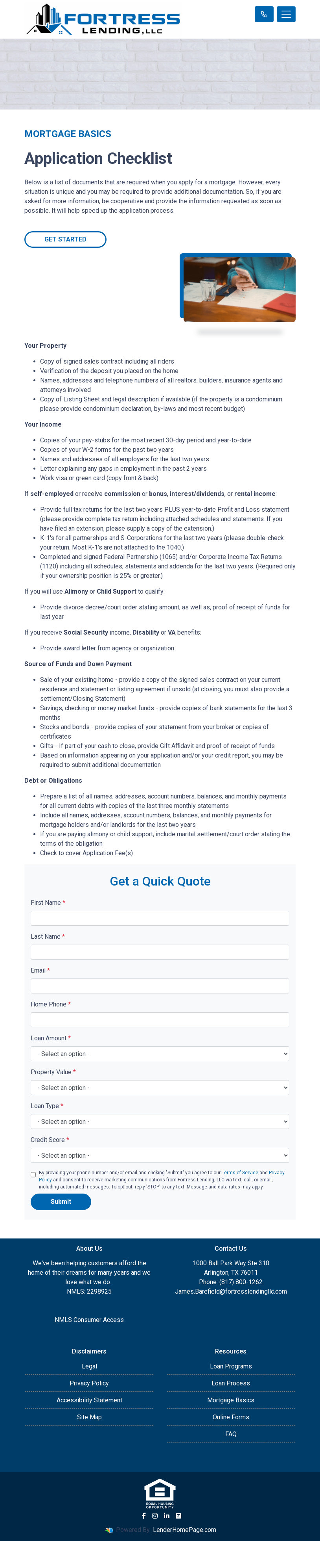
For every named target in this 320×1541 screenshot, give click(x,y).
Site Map (89, 1417)
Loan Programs (231, 1366)
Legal (89, 1366)
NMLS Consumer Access (89, 1320)
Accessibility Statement (89, 1400)
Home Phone (51, 1004)
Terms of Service (240, 1172)
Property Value (53, 1072)
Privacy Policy (89, 1383)
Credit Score (50, 1140)
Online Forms (231, 1417)
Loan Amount (51, 1038)
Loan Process (230, 1383)
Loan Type (47, 1106)
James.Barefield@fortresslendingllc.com (231, 1291)
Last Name (48, 936)
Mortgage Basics (230, 1400)
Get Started (65, 239)
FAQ (231, 1434)
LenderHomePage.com (184, 1530)
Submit (61, 1201)
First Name (48, 902)
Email (40, 970)
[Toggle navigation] (286, 14)
